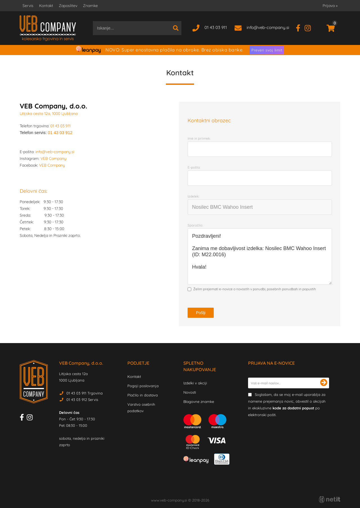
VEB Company (53, 158)
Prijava (330, 5)
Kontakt (46, 5)
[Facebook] (300, 27)
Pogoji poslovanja (143, 386)
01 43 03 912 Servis (82, 399)
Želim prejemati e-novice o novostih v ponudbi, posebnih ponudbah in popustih (254, 289)
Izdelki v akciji (195, 383)
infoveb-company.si (268, 27)
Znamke (90, 5)
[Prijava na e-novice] (323, 383)
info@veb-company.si (54, 151)
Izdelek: (193, 196)
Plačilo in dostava (142, 395)
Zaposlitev (68, 5)
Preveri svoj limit (266, 50)
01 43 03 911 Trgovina (84, 393)
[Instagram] (310, 27)
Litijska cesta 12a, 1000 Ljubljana (49, 113)
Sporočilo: (195, 225)
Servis (27, 5)
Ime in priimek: (199, 138)
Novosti (189, 392)
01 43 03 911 (215, 27)
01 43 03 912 (60, 132)
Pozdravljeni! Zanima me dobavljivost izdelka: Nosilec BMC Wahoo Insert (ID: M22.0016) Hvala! (260, 256)
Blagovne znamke (198, 401)
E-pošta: (194, 167)
